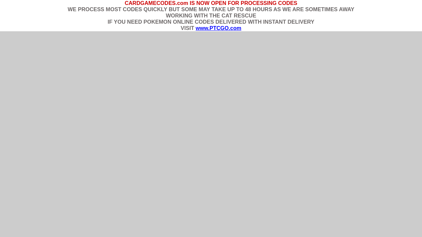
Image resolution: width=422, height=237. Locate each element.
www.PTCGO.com (218, 28)
